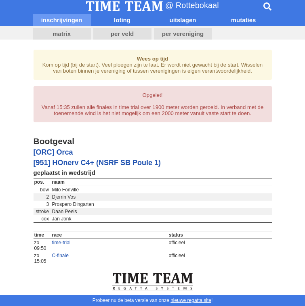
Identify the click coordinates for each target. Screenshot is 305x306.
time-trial (61, 242)
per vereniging (183, 33)
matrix (62, 33)
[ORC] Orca (53, 152)
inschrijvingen (61, 20)
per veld (122, 33)
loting (122, 20)
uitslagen (183, 20)
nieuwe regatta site (190, 300)
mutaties (243, 20)
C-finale (60, 255)
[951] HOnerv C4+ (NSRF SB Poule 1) (97, 163)
